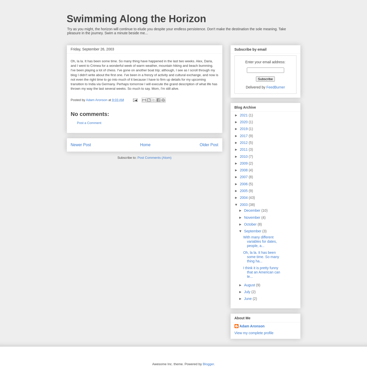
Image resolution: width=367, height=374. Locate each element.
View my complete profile (254, 333)
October (251, 224)
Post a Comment (89, 123)
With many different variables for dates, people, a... (260, 241)
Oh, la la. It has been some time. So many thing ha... (261, 257)
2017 (244, 136)
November (252, 217)
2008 (244, 170)
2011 (244, 149)
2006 (244, 184)
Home (145, 145)
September (253, 231)
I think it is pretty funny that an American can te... (261, 272)
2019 (244, 129)
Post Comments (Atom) (155, 158)
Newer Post (81, 145)
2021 (244, 115)
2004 (244, 198)
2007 (244, 177)
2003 (244, 205)
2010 (244, 156)
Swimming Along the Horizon (136, 18)
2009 (244, 163)
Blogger (208, 364)
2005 (244, 191)
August (250, 285)
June (248, 299)
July (247, 292)
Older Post (209, 145)
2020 (244, 122)
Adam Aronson (252, 326)
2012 (244, 143)
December (252, 210)
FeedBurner (275, 87)
